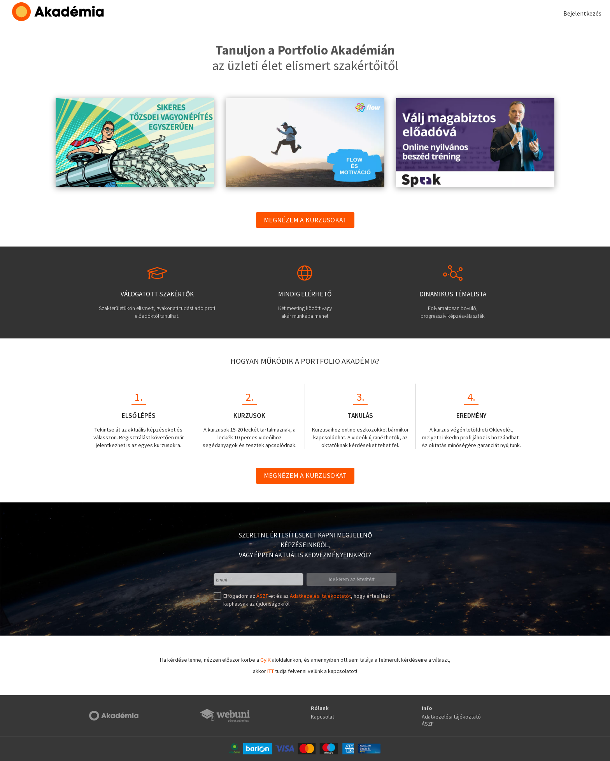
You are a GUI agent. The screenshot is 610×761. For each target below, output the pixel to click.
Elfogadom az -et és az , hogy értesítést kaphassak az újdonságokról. (305, 599)
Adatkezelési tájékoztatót (320, 595)
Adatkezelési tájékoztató (451, 716)
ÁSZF (262, 595)
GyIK (265, 659)
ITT (270, 671)
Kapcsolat (322, 716)
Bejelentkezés (582, 13)
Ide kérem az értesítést (352, 579)
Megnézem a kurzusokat (305, 220)
